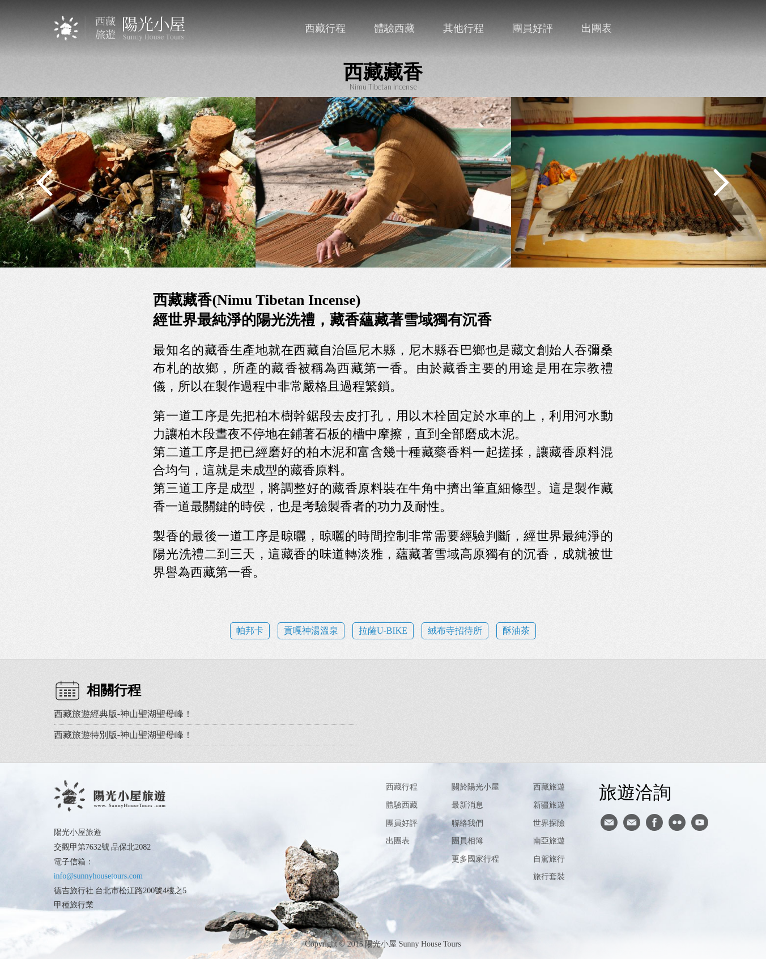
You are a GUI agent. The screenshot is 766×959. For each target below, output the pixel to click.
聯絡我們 (656, 28)
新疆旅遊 (549, 805)
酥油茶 (516, 630)
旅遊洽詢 (635, 792)
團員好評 (532, 28)
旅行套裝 (549, 876)
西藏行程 (325, 28)
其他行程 (463, 28)
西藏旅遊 (549, 787)
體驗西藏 (394, 28)
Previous (45, 183)
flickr (677, 822)
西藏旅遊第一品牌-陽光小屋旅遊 (120, 28)
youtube (700, 822)
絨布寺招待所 (455, 630)
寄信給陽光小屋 (609, 822)
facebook (679, 28)
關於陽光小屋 (475, 787)
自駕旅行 (549, 859)
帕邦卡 (249, 630)
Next (721, 183)
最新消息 (467, 805)
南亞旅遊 (549, 841)
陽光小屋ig (632, 822)
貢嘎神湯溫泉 (311, 630)
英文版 (702, 28)
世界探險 (549, 823)
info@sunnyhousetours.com (98, 876)
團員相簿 (467, 841)
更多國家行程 (475, 859)
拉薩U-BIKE (383, 630)
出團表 (596, 28)
